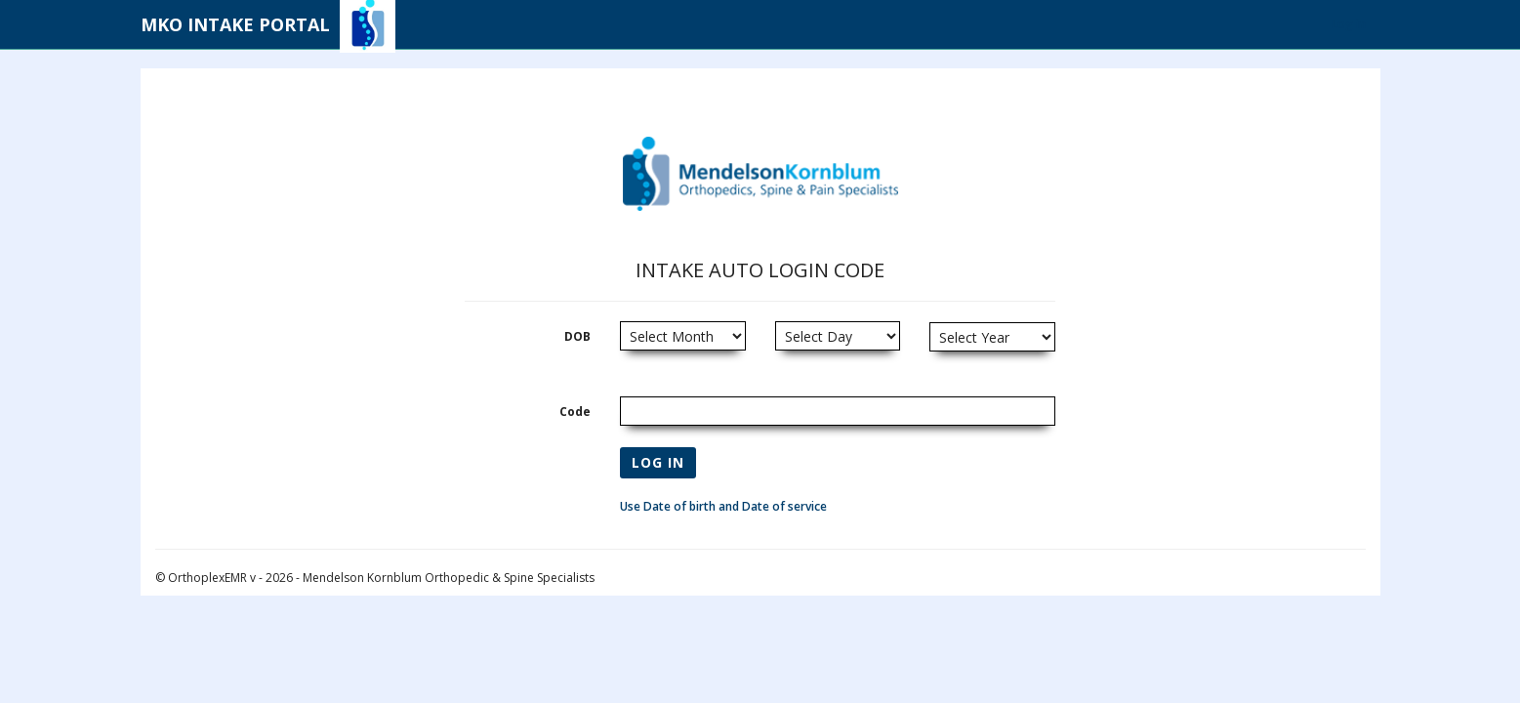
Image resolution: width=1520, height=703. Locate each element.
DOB (577, 336)
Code (575, 411)
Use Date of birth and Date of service (723, 506)
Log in (1349, 24)
